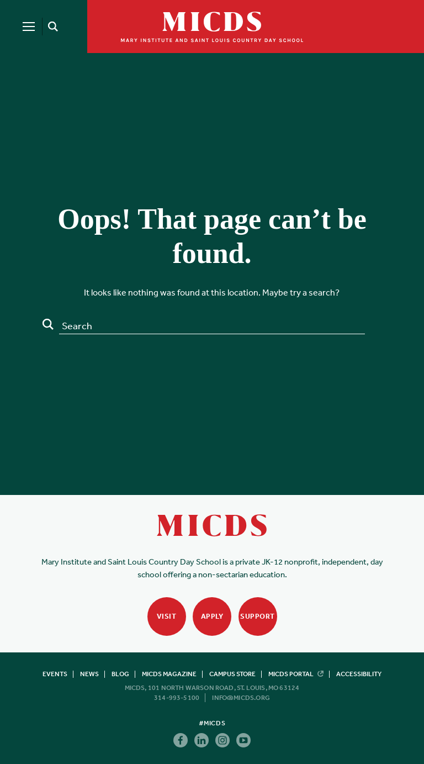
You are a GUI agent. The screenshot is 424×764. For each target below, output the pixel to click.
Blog (120, 674)
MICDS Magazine (169, 674)
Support (257, 616)
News (89, 674)
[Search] (51, 26)
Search (48, 324)
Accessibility (358, 674)
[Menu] (28, 26)
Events (55, 674)
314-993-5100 (176, 697)
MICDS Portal (296, 674)
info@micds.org (241, 697)
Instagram (222, 740)
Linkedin (201, 740)
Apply (212, 616)
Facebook (180, 740)
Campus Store (232, 674)
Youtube (243, 740)
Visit (167, 616)
